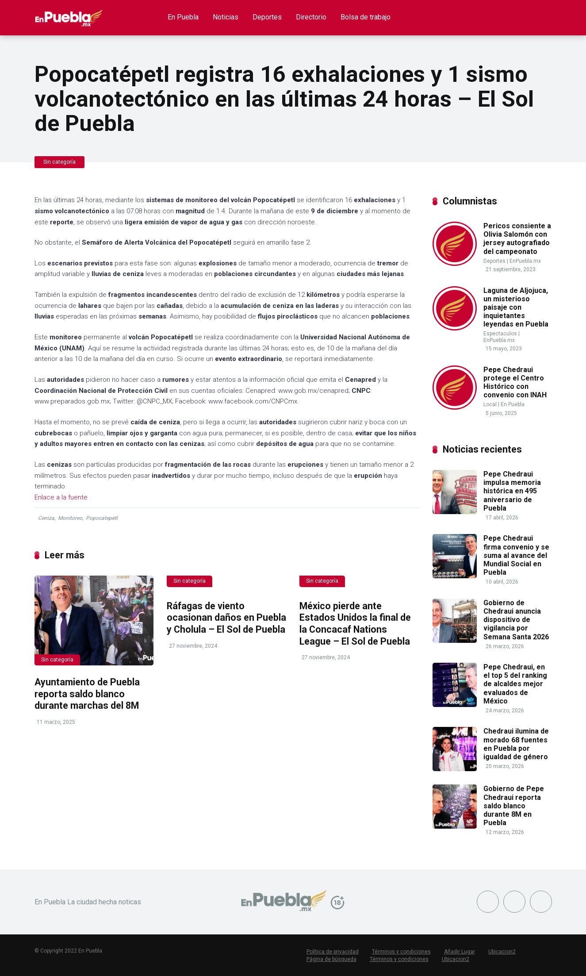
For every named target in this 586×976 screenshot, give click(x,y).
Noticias (225, 17)
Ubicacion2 (502, 952)
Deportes (267, 17)
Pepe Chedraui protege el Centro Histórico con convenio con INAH (515, 382)
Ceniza (46, 518)
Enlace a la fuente (61, 497)
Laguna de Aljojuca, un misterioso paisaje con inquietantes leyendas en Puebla (515, 307)
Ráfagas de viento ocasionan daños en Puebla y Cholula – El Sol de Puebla (226, 617)
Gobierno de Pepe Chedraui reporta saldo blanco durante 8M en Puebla (513, 805)
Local (490, 404)
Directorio (311, 17)
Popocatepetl (102, 518)
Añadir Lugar (459, 952)
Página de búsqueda (331, 959)
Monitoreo (70, 518)
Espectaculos (500, 333)
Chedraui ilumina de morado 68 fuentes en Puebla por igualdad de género (516, 744)
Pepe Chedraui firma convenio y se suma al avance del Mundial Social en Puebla (516, 555)
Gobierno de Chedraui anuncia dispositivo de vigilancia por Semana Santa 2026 (516, 620)
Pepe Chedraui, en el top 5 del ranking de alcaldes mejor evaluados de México (515, 684)
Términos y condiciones (401, 952)
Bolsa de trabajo (366, 17)
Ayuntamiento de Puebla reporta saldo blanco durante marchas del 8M (87, 693)
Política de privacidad (332, 952)
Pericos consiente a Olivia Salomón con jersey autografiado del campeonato (517, 239)
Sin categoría (59, 162)
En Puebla (183, 17)
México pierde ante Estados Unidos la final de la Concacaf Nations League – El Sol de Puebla (355, 623)
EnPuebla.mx (525, 261)
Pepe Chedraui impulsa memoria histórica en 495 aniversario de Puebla (512, 491)
